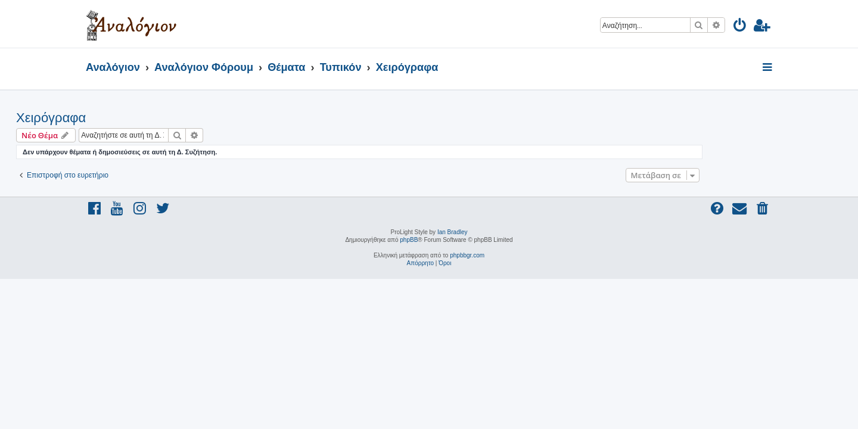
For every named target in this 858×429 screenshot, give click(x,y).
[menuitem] (740, 27)
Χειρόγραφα (121, 117)
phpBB (409, 240)
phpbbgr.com (467, 255)
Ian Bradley (452, 232)
